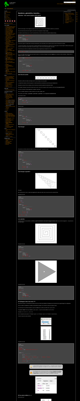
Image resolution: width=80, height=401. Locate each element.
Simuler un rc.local (9, 53)
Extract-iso (7, 144)
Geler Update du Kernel (9, 37)
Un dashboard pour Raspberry (10, 27)
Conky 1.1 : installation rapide (10, 50)
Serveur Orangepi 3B (9, 73)
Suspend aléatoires (8, 49)
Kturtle (7, 112)
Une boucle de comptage (9, 126)
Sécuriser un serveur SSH (9, 42)
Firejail (8, 70)
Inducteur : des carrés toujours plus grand (70, 14)
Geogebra (7, 108)
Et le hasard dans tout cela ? (10, 124)
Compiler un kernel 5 (9, 38)
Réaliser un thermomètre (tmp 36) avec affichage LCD (10, 134)
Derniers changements (60, 3)
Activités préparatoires (9, 113)
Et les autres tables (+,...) (69, 21)
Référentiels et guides (9, 96)
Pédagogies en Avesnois (9, 23)
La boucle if (7, 125)
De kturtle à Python (8, 127)
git (5, 13)
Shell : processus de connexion (10, 36)
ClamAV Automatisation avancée (10, 26)
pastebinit (7, 64)
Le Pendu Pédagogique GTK (10, 76)
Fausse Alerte (7, 17)
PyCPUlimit (7, 79)
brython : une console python (10, 82)
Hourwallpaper (8, 142)
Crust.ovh (6, 16)
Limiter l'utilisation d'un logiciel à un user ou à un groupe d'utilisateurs (10, 45)
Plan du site (74, 3)
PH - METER (10, 136)
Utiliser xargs (8, 39)
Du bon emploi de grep (9, 61)
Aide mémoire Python (9, 86)
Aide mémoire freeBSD (9, 31)
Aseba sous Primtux (9, 95)
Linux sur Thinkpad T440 (9, 30)
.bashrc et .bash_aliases (9, 48)
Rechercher (75, 2)
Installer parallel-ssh (9, 52)
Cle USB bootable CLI (10, 58)
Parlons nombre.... (8, 121)
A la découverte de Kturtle (9, 114)
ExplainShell (7, 43)
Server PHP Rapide (9, 143)
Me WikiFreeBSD (7, 12)
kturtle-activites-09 (10, 8)
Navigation (67, 22)
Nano (6, 51)
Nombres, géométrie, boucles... (69, 13)
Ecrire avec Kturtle (8, 120)
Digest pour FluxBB (9, 141)
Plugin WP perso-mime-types (10, 89)
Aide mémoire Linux (9, 29)
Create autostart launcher (9, 77)
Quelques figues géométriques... (10, 115)
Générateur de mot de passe (10, 78)
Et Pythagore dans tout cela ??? (70, 20)
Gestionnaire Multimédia (67, 3)
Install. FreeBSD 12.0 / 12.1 (10, 28)
